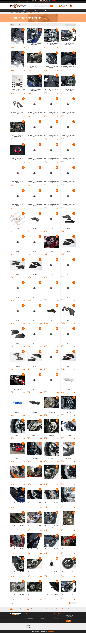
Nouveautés (42, 617)
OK (51, 5)
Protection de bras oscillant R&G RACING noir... (18, 480)
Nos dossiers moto (44, 620)
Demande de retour (30, 617)
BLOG (50, 10)
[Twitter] (30, 627)
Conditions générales (30, 620)
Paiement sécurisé (30, 618)
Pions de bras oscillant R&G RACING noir (34, 549)
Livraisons (28, 615)
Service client (56, 618)
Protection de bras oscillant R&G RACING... (51, 480)
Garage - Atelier (36, 10)
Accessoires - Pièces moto (16, 10)
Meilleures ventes (43, 618)
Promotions (42, 615)
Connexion (63, 6)
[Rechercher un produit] (42, 6)
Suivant (74, 603)
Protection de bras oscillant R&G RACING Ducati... (18, 549)
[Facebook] (27, 627)
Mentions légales (56, 615)
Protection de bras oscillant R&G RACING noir (51, 549)
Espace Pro (68, 621)
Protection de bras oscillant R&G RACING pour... (68, 549)
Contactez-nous (56, 620)
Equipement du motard (27, 10)
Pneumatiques (44, 10)
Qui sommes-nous (57, 617)
